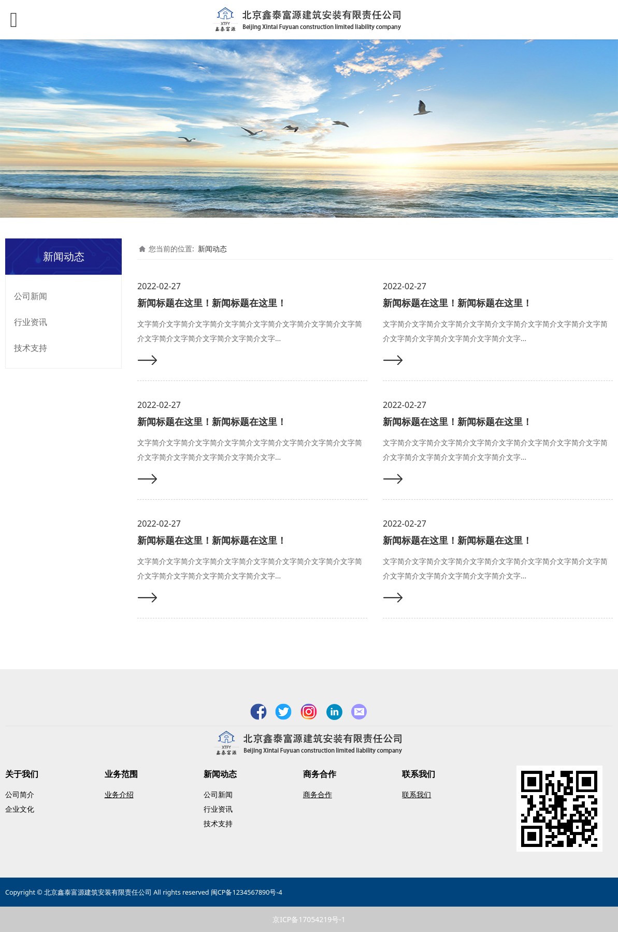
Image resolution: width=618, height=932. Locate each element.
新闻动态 (212, 248)
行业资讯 (30, 322)
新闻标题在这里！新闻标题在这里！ (211, 302)
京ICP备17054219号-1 (309, 919)
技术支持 (30, 348)
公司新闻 (30, 296)
